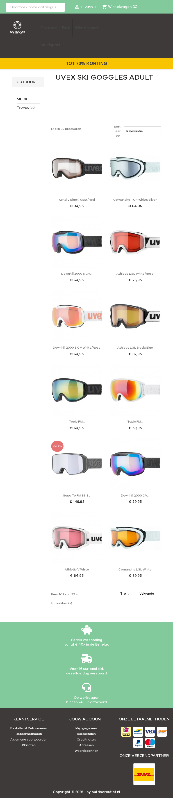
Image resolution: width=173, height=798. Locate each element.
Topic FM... (77, 421)
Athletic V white (77, 569)
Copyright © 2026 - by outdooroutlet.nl (86, 792)
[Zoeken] (35, 7)
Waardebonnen (86, 750)
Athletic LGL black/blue (135, 347)
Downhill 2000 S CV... (76, 273)
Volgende (149, 594)
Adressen (86, 745)
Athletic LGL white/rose (135, 273)
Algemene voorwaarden (28, 739)
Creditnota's (86, 739)
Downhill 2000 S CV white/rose (76, 347)
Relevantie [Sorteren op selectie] (142, 131)
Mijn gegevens (86, 728)
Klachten (29, 745)
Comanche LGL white (135, 569)
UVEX (28, 107)
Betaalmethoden (29, 734)
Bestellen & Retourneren (28, 728)
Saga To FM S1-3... (77, 495)
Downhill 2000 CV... (135, 495)
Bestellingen (86, 734)
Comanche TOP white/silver (135, 199)
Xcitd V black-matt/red (77, 199)
